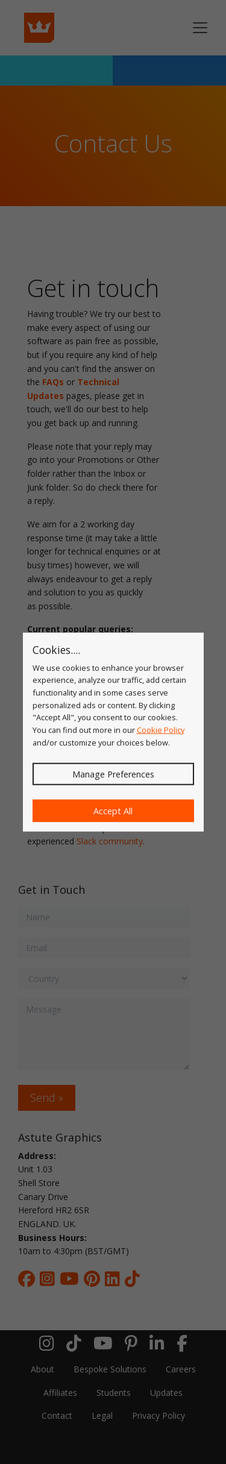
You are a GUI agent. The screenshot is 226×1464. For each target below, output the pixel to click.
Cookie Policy (160, 729)
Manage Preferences (113, 774)
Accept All (113, 811)
